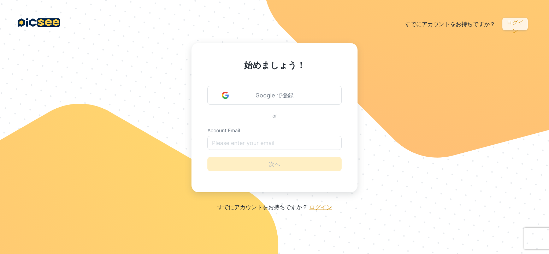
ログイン (515, 24)
